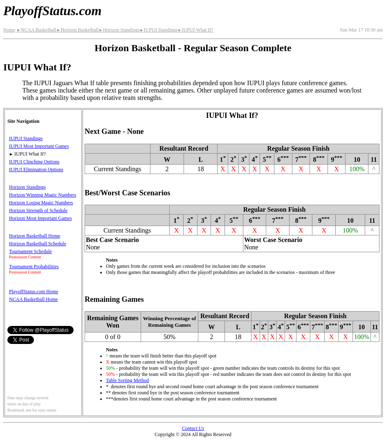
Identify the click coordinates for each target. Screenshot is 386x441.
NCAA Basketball (36, 30)
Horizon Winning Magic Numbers (42, 195)
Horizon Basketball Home (34, 236)
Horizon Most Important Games (40, 218)
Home (9, 30)
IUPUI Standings (158, 30)
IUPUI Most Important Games (39, 146)
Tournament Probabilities (33, 266)
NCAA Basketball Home (33, 299)
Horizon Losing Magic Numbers (41, 203)
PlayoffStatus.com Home (33, 291)
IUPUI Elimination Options (36, 169)
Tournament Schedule (30, 251)
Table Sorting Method (127, 380)
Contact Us (193, 428)
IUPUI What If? (195, 30)
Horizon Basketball (77, 30)
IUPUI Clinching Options (34, 162)
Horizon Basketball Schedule (37, 244)
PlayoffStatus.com (52, 10)
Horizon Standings (119, 30)
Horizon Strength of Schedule (38, 210)
